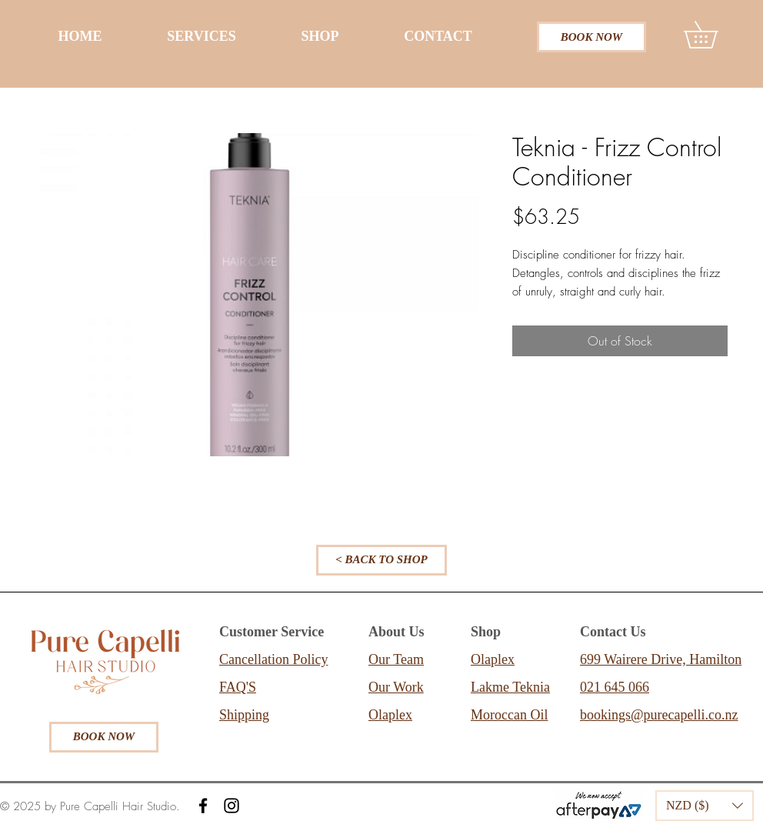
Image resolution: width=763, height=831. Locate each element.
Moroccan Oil (509, 715)
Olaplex (390, 715)
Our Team (396, 659)
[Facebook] (203, 806)
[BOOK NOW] (591, 37)
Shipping (244, 715)
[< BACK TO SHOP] (381, 560)
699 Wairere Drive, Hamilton (660, 659)
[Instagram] (232, 806)
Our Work (396, 687)
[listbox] (704, 805)
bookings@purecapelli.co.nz (659, 715)
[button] (714, 34)
